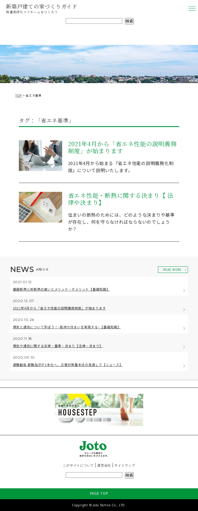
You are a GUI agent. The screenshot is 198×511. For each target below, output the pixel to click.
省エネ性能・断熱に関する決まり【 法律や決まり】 (121, 199)
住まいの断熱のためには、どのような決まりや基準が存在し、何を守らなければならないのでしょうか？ (121, 222)
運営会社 (104, 465)
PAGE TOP (99, 493)
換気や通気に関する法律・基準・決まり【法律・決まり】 (58, 345)
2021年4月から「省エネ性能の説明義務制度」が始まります (122, 147)
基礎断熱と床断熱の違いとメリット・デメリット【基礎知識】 (61, 289)
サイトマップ (124, 465)
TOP (18, 95)
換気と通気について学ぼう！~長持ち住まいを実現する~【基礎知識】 (67, 326)
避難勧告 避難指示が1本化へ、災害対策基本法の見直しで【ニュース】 (68, 364)
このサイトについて (78, 465)
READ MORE (172, 269)
